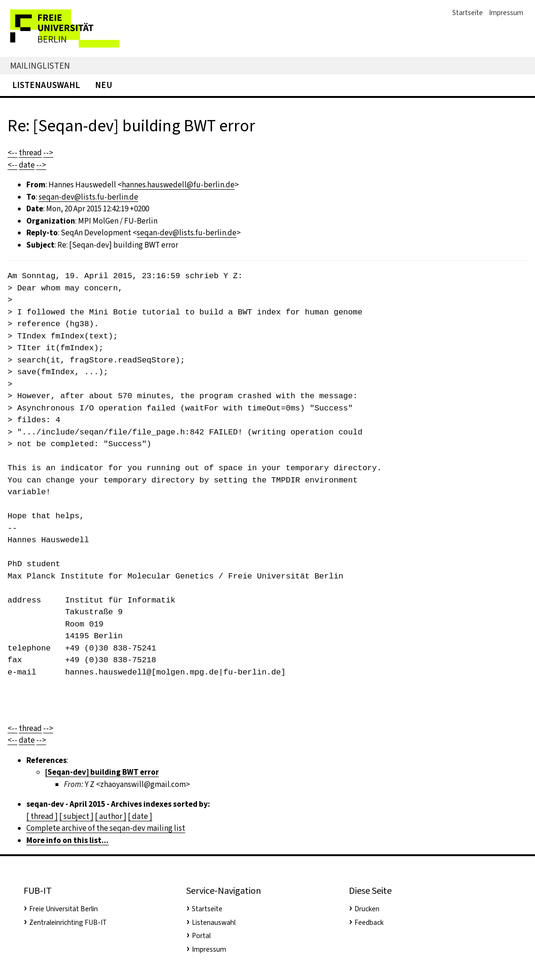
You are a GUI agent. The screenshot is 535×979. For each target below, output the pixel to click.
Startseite (467, 12)
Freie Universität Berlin (63, 909)
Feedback (369, 922)
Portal (201, 935)
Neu (103, 85)
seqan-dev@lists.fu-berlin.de (88, 197)
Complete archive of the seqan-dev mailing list (105, 828)
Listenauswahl (46, 85)
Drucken (366, 909)
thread (30, 152)
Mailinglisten (40, 66)
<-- (12, 152)
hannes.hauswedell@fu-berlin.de (178, 184)
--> (48, 152)
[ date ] (140, 816)
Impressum (506, 12)
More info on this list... (67, 840)
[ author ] (110, 816)
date (27, 165)
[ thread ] (42, 816)
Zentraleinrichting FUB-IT (68, 922)
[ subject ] (76, 816)
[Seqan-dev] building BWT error (102, 772)
